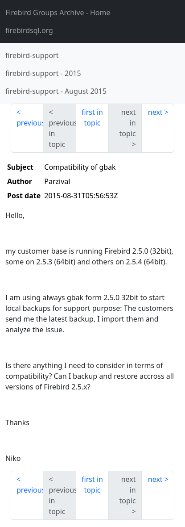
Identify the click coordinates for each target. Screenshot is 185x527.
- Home (58, 12)
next (155, 112)
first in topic (92, 117)
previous (29, 123)
